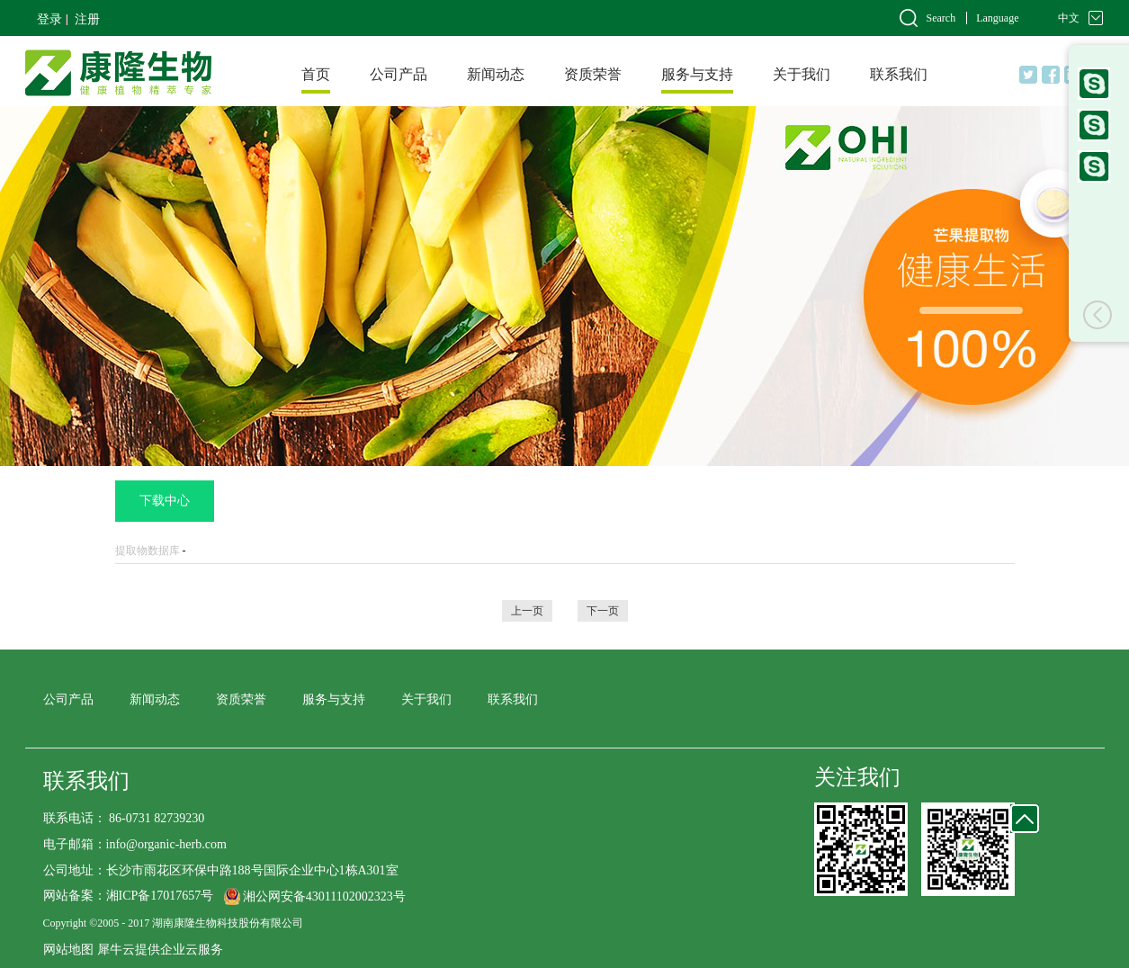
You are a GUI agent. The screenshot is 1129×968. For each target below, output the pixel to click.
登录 (49, 19)
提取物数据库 (147, 550)
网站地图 (68, 949)
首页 (315, 74)
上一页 (527, 611)
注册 (87, 19)
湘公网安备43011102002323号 (324, 896)
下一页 (603, 611)
